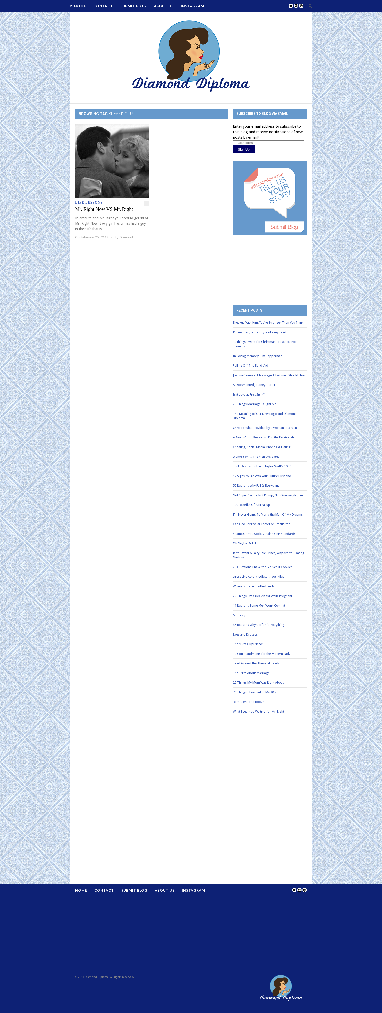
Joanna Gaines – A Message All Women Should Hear (269, 375)
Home (80, 6)
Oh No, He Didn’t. (245, 543)
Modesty (239, 615)
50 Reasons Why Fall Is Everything (256, 485)
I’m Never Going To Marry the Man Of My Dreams (268, 514)
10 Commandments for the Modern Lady (261, 653)
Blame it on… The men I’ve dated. (256, 456)
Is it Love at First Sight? (249, 394)
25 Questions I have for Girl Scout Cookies (262, 567)
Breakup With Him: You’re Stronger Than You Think (268, 322)
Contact (103, 6)
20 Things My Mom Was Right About (258, 682)
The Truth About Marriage (251, 673)
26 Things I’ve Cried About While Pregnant (262, 596)
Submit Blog (133, 6)
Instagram (192, 6)
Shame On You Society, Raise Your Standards (264, 534)
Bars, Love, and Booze (248, 702)
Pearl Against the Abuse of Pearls (256, 663)
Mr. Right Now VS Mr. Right (104, 209)
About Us (164, 6)
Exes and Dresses (245, 634)
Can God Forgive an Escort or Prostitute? (261, 524)
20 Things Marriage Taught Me (254, 404)
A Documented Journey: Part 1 (254, 385)
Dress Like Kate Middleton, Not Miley (258, 576)
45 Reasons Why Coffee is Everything (258, 625)
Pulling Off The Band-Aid (250, 365)
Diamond (126, 237)
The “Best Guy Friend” (248, 644)
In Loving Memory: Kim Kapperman (257, 356)
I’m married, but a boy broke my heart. (260, 332)
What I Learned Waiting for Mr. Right (258, 711)
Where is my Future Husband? (253, 586)
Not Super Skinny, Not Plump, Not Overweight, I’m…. (270, 495)
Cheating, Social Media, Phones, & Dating (262, 447)
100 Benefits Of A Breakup (251, 505)
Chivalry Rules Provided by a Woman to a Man (265, 428)
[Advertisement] (270, 266)
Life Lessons (89, 202)
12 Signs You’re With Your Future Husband (262, 476)
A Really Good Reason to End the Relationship (264, 437)
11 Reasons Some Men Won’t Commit (259, 605)
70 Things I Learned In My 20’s (254, 692)
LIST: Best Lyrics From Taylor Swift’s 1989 (262, 466)
